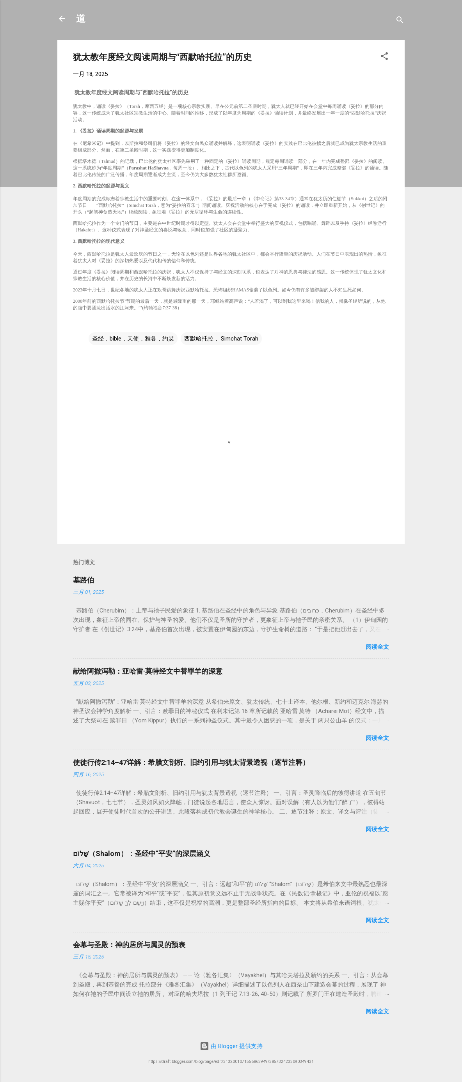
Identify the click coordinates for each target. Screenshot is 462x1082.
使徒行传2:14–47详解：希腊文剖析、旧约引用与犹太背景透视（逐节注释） (191, 762)
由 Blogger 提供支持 (231, 1046)
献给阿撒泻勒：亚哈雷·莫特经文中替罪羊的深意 (147, 671)
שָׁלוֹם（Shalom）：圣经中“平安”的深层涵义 (141, 853)
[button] (384, 57)
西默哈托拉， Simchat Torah (221, 338)
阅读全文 (377, 646)
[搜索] (400, 21)
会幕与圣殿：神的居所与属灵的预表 (129, 945)
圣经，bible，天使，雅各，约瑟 (133, 338)
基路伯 (83, 580)
